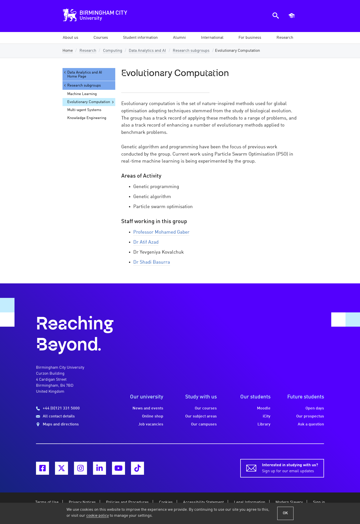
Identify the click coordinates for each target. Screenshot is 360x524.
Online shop (152, 416)
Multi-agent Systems (84, 110)
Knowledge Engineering (86, 118)
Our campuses (204, 424)
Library (264, 424)
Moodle (263, 408)
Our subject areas (201, 416)
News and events (147, 408)
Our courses (206, 408)
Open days (315, 408)
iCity (266, 416)
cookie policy (97, 516)
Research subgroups (191, 51)
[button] (70, 37)
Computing (112, 51)
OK (285, 513)
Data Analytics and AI (147, 51)
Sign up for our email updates (290, 467)
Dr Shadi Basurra (151, 262)
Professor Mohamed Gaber (161, 232)
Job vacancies (150, 424)
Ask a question (311, 424)
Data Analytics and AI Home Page (82, 74)
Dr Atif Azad (145, 242)
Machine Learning (82, 94)
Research (88, 51)
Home (67, 51)
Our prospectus (310, 416)
